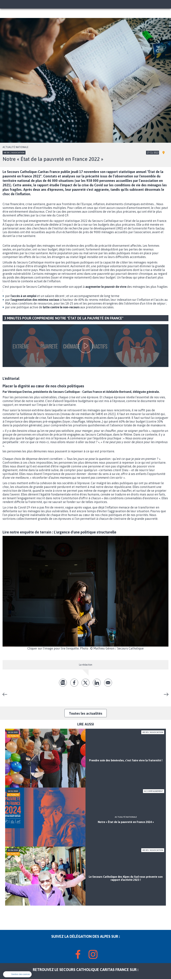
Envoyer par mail (108, 683)
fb (74, 683)
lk (97, 683)
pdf (63, 683)
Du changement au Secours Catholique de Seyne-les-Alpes (6, 694)
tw (85, 683)
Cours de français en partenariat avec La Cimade (164, 694)
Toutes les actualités (85, 713)
